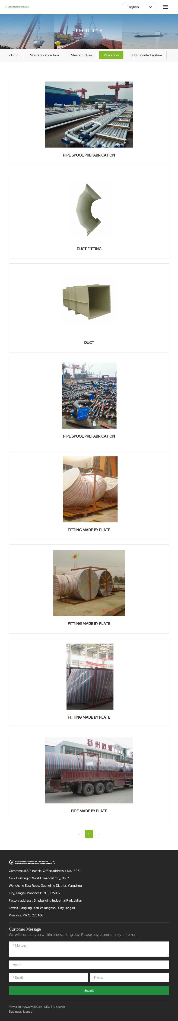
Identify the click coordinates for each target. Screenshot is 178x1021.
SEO (47, 1006)
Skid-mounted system (146, 55)
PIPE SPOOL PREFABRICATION (89, 155)
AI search (59, 1006)
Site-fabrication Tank (44, 55)
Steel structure (81, 55)
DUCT (89, 342)
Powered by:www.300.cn (25, 1006)
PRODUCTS (89, 30)
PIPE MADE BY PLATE (89, 811)
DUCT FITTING (89, 249)
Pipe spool (111, 55)
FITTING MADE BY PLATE (89, 530)
